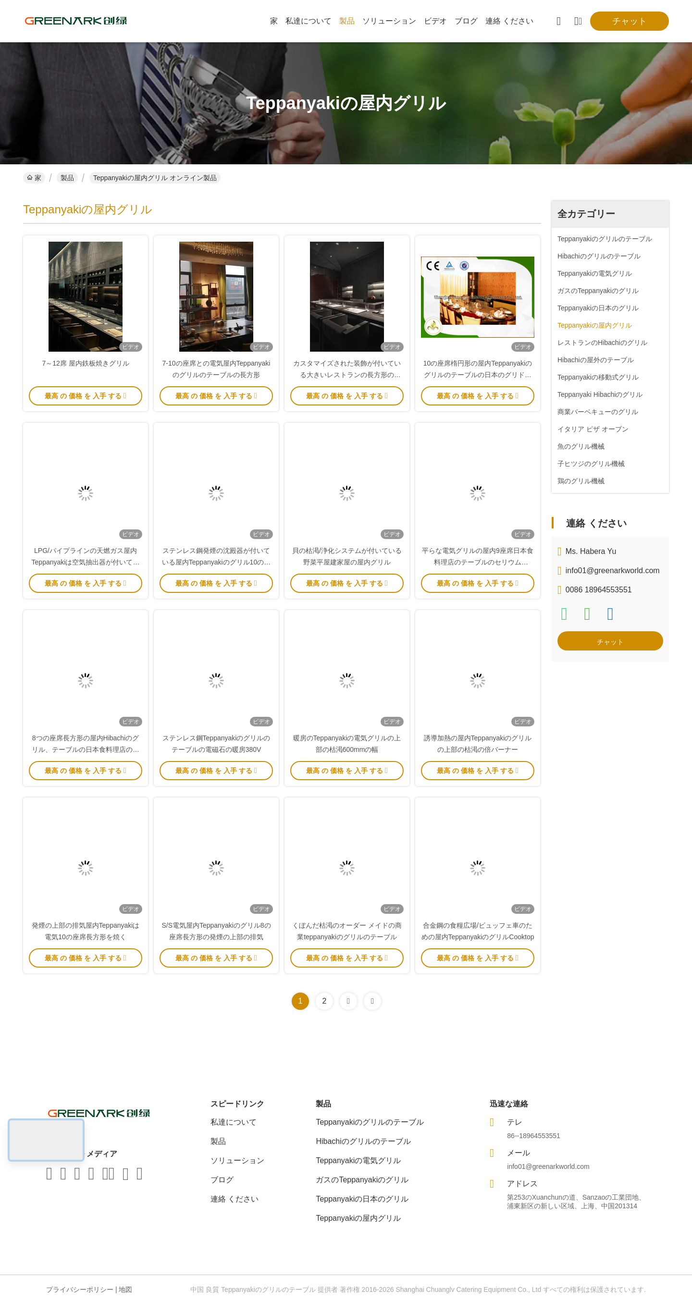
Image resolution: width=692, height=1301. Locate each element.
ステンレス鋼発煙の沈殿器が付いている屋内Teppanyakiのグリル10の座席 (216, 562)
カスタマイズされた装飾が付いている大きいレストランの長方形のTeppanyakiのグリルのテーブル (347, 374)
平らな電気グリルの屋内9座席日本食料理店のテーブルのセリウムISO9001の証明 (477, 562)
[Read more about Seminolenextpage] (348, 1001)
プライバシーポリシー (79, 1289)
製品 (347, 21)
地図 (125, 1289)
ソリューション (389, 21)
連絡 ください (509, 21)
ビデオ (435, 21)
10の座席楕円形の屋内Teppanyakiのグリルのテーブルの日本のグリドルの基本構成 (477, 374)
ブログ (466, 21)
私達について (308, 21)
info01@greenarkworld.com (613, 570)
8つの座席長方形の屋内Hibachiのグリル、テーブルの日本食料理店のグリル (85, 749)
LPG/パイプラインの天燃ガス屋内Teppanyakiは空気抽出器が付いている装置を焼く (86, 562)
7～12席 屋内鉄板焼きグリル (85, 363)
